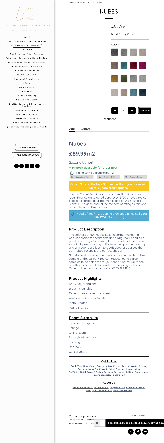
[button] (16, 166)
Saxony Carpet (127, 34)
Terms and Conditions (78, 423)
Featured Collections (85, 2)
